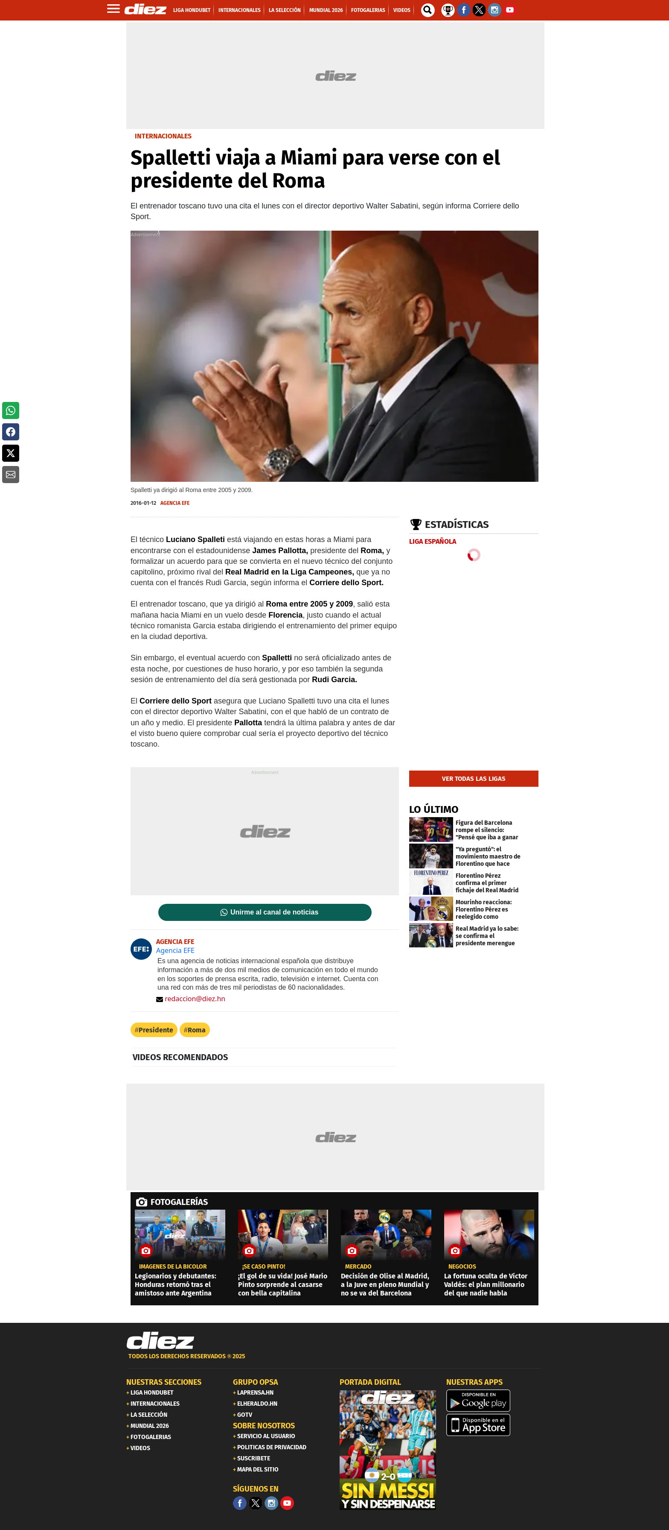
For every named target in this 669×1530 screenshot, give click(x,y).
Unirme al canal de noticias (274, 912)
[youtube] (287, 1503)
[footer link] (334, 1361)
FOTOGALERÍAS (179, 1202)
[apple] (494, 1425)
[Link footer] (160, 1340)
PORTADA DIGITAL (370, 1382)
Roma (197, 1030)
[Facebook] (240, 1503)
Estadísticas (457, 525)
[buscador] (428, 10)
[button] (10, 410)
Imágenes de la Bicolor (173, 1267)
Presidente (156, 1030)
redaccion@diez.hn (190, 998)
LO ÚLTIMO (434, 809)
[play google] (494, 1400)
